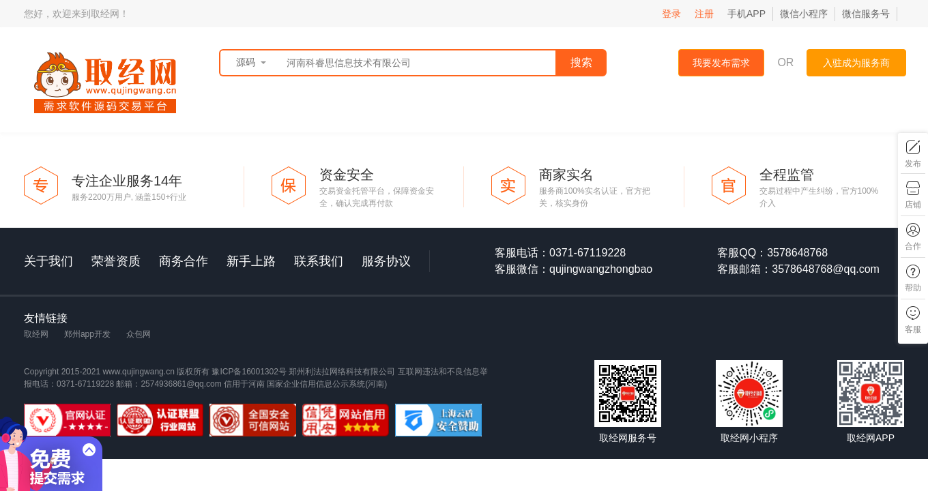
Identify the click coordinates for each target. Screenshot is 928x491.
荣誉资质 (116, 261)
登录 (671, 13)
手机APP (746, 13)
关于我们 (48, 261)
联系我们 (318, 261)
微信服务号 (866, 13)
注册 (704, 13)
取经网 (36, 334)
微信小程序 (804, 13)
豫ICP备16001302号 (250, 371)
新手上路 (251, 261)
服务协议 (386, 261)
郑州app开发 (87, 334)
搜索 (581, 62)
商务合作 (183, 261)
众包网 (138, 334)
